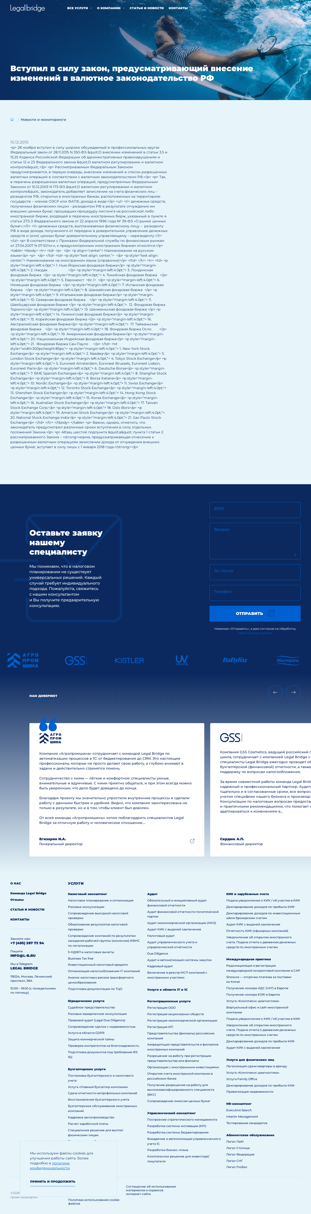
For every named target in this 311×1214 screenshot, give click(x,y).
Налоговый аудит (161, 936)
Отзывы (17, 899)
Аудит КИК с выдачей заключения (174, 929)
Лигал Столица (238, 1148)
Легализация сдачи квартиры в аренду (256, 1066)
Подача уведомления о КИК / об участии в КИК (263, 900)
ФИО (219, 508)
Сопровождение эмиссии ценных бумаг (178, 1101)
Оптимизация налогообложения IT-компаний (104, 971)
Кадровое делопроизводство (91, 1117)
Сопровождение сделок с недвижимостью (102, 1026)
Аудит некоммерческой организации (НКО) (181, 923)
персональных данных (255, 633)
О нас (15, 883)
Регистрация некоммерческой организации (182, 1020)
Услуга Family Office (241, 1079)
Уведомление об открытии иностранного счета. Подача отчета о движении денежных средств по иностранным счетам (261, 942)
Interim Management (242, 1116)
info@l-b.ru (23, 955)
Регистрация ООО (161, 1007)
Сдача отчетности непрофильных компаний (102, 1093)
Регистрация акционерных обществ (175, 1014)
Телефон (223, 591)
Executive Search (239, 1110)
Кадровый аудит (160, 966)
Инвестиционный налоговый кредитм (98, 964)
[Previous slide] (275, 692)
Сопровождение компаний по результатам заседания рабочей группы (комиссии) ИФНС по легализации (104, 940)
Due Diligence (157, 953)
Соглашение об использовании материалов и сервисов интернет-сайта (151, 1190)
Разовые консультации (86, 907)
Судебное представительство (91, 1007)
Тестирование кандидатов (246, 1123)
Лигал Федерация (240, 1154)
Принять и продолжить (52, 1181)
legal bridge (24, 968)
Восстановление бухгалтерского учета (98, 1099)
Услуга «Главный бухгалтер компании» (98, 1087)
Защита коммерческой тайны (91, 1039)
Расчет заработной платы (88, 1124)
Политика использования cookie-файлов (94, 1201)
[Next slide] (293, 692)
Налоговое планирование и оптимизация (100, 900)
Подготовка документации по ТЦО (95, 989)
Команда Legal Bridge (28, 893)
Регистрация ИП (160, 1027)
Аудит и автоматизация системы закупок (179, 960)
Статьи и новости (147, 8)
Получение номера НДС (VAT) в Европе (257, 988)
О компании (109, 8)
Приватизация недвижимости (249, 1091)
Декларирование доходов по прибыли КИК (260, 907)
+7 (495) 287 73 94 (27, 943)
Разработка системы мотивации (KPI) (176, 1126)
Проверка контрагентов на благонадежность (103, 1045)
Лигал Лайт (235, 1141)
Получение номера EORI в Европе (253, 994)
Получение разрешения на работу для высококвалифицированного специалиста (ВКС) (180, 1090)
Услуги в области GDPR (86, 1033)
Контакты (178, 8)
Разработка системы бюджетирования (177, 1132)
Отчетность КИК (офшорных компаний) (257, 931)
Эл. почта (223, 570)
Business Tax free (80, 958)
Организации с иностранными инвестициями (183, 1067)
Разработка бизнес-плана (167, 1150)
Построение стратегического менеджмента (182, 1119)
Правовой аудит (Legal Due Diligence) (96, 1020)
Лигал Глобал (236, 1167)
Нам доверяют (43, 696)
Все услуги (77, 8)
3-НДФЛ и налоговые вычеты (91, 952)
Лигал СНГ (234, 1161)
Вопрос (222, 529)
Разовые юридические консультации (97, 1014)
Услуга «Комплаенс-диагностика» (252, 1001)
